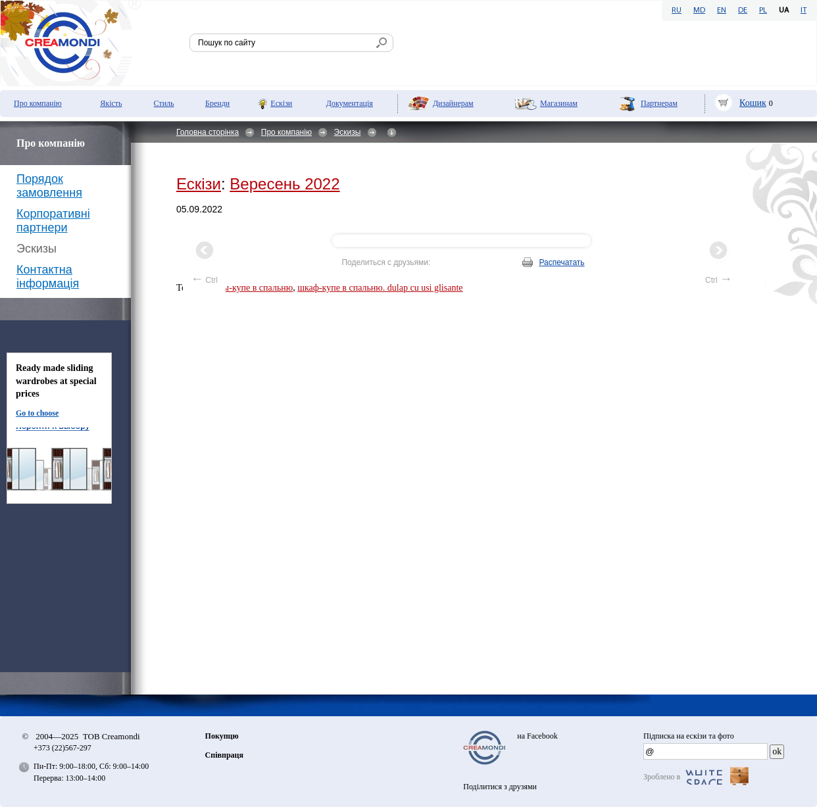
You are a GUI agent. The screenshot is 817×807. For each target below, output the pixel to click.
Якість (111, 103)
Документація (349, 103)
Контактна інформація (47, 276)
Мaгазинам (559, 103)
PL (763, 10)
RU (676, 10)
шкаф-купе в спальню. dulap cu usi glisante (379, 288)
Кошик (752, 103)
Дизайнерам (453, 103)
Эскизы (347, 132)
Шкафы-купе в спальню (246, 288)
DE (742, 10)
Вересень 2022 (284, 184)
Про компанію (38, 103)
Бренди (217, 103)
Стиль (164, 103)
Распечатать (561, 262)
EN (721, 10)
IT (803, 10)
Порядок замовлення (49, 185)
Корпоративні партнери (53, 220)
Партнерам (659, 103)
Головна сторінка (207, 132)
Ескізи (281, 103)
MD (699, 10)
